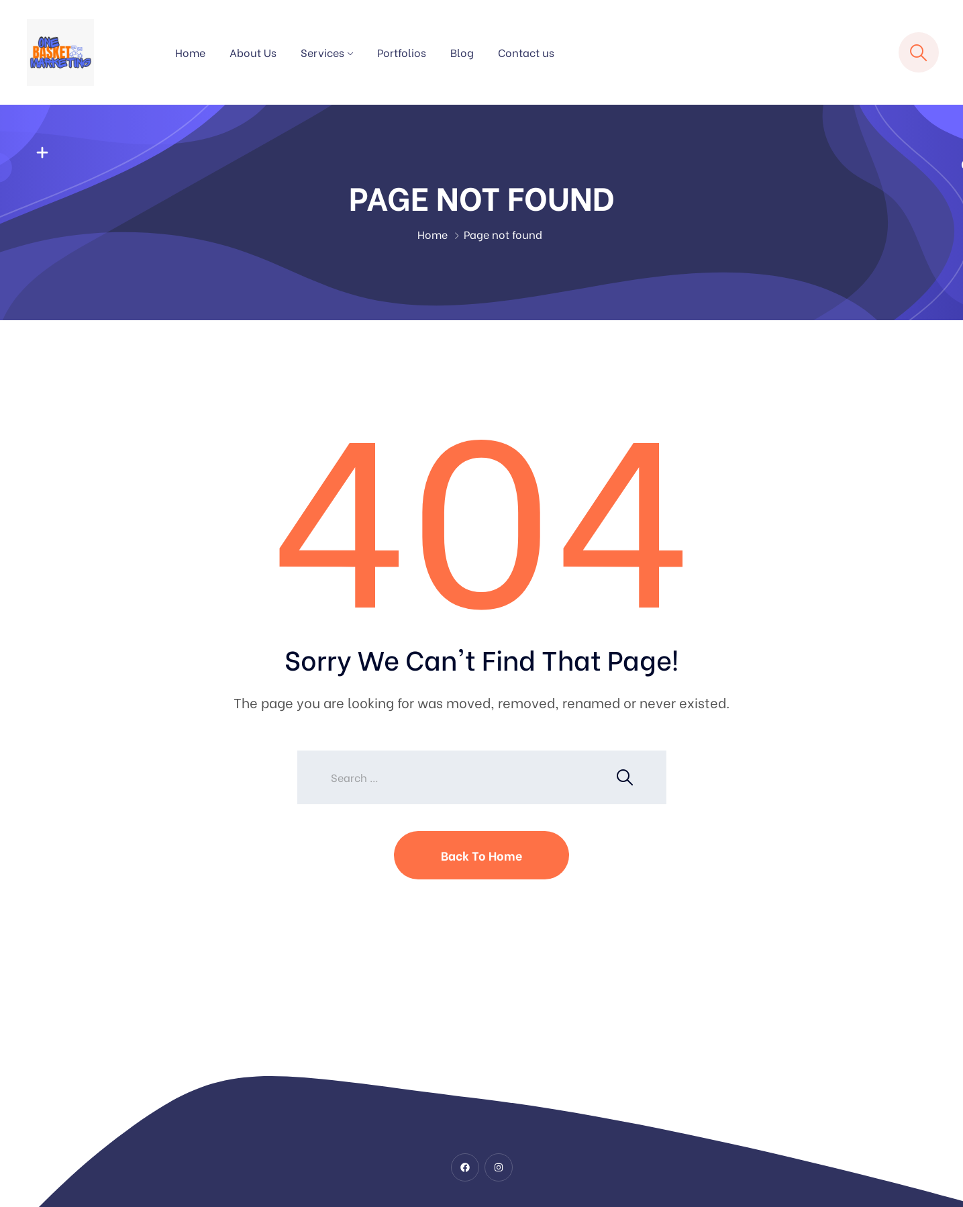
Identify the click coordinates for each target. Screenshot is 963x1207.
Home (190, 52)
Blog (462, 52)
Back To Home (481, 855)
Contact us (526, 52)
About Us (253, 52)
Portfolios (401, 52)
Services (322, 52)
